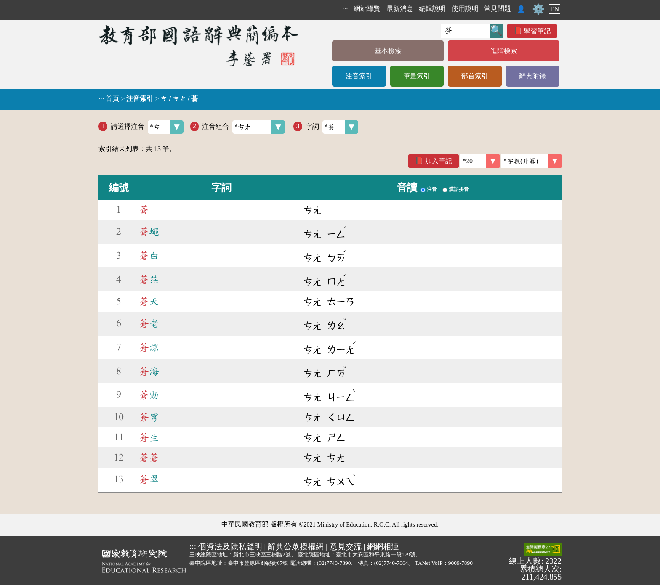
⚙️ (538, 9)
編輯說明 (432, 8)
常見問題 (497, 8)
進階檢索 (503, 50)
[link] (531, 161)
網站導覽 (367, 8)
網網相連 (383, 546)
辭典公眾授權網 (296, 546)
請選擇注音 (147, 127)
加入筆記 (438, 160)
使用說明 (465, 8)
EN (554, 9)
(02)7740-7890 (334, 563)
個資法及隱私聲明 (230, 546)
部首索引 (474, 75)
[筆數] (480, 161)
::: (345, 9)
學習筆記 (537, 30)
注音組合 (243, 127)
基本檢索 (388, 50)
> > (148, 99)
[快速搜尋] (465, 31)
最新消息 (399, 8)
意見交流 (346, 546)
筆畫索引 (416, 75)
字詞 (332, 127)
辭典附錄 (532, 75)
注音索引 (359, 75)
